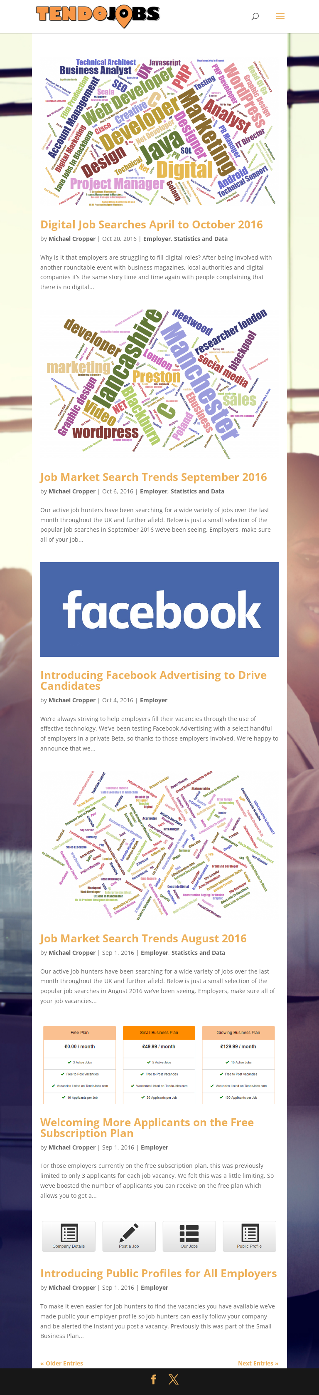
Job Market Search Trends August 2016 (143, 938)
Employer (157, 239)
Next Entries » (258, 1363)
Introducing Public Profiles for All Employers (158, 1273)
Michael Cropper (72, 239)
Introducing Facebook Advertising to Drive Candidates (153, 680)
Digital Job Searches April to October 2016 (151, 224)
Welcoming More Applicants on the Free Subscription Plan (147, 1127)
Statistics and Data (201, 239)
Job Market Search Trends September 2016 (153, 476)
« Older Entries (61, 1363)
